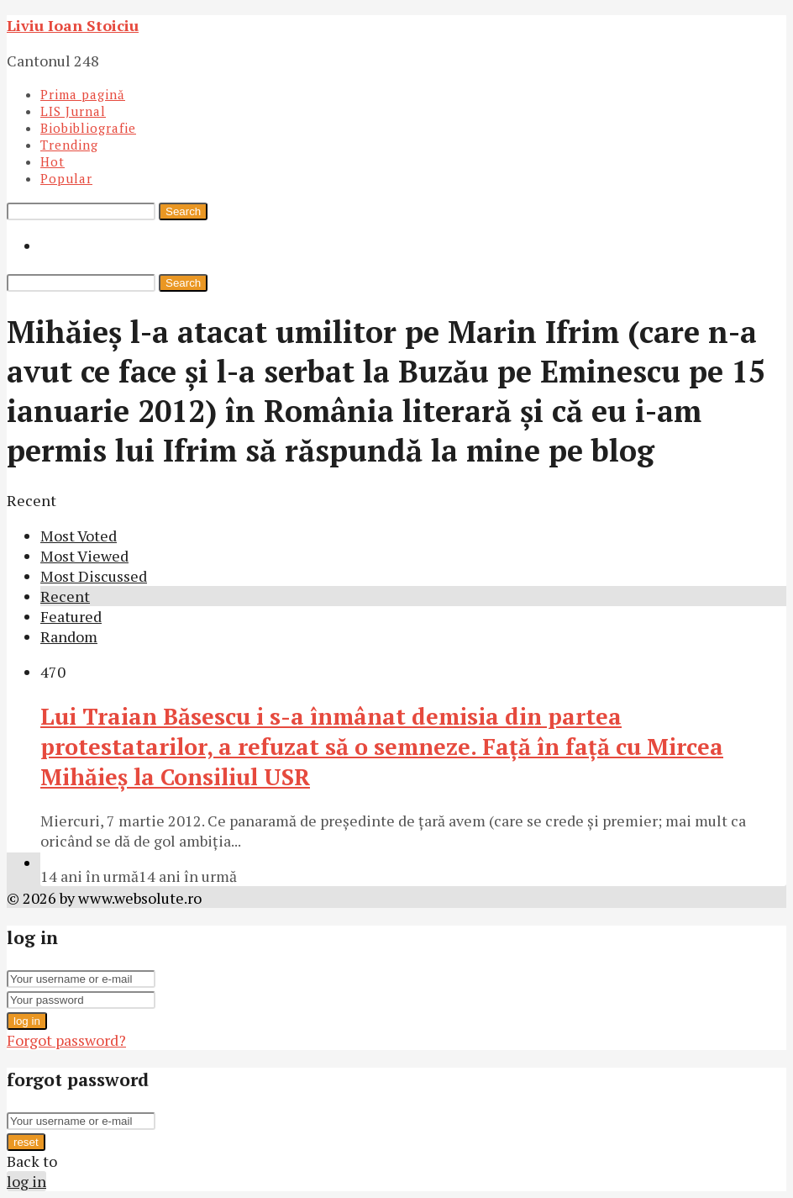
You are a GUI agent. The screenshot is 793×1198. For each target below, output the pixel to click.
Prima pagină (82, 94)
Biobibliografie (88, 127)
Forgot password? (66, 1040)
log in (26, 1021)
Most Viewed (84, 556)
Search (183, 211)
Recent (65, 596)
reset (26, 1142)
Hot (52, 161)
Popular (66, 178)
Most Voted (78, 535)
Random (68, 636)
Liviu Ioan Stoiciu (73, 25)
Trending (69, 144)
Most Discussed (93, 576)
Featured (71, 616)
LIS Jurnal (73, 111)
